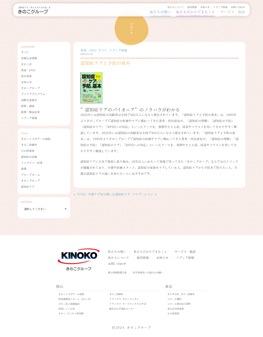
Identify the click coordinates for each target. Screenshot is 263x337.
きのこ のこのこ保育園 (70, 313)
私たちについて (175, 7)
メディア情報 (220, 7)
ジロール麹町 (174, 298)
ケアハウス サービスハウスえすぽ (127, 303)
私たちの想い (160, 11)
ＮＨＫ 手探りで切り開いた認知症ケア (103, 194)
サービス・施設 (232, 11)
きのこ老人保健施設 (69, 303)
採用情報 (192, 7)
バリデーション (142, 194)
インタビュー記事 (31, 162)
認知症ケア (27, 186)
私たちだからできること (195, 11)
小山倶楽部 (27, 150)
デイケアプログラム (33, 93)
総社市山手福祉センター (122, 308)
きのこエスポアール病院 (35, 138)
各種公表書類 (29, 58)
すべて (25, 52)
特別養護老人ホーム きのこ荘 (74, 298)
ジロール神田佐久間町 (179, 303)
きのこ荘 (26, 64)
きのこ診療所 (29, 144)
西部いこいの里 (66, 308)
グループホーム (30, 174)
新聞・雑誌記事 (30, 111)
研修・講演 (27, 105)
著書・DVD (28, 70)
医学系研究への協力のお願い (148, 272)
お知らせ (205, 7)
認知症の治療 (29, 156)
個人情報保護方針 (117, 272)
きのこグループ (30, 87)
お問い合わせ (238, 7)
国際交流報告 (29, 99)
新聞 (23, 168)
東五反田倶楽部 (175, 308)
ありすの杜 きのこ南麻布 (181, 293)
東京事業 (26, 75)
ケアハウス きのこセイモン (124, 298)
